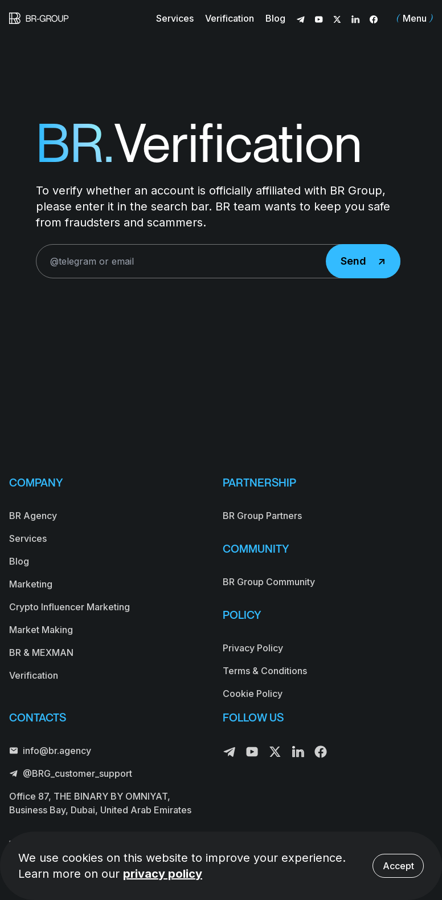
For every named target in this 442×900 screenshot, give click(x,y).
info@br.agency (50, 750)
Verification (229, 18)
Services (175, 18)
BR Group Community (269, 581)
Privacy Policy (253, 648)
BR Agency (33, 515)
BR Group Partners (262, 515)
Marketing (30, 584)
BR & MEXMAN (41, 652)
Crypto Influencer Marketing (69, 607)
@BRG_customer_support (70, 773)
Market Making (41, 629)
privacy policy (162, 874)
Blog (275, 18)
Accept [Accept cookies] (398, 865)
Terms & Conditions (265, 670)
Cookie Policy (253, 693)
